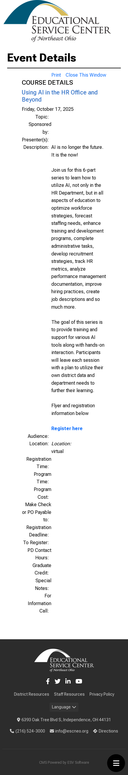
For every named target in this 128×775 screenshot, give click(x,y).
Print (56, 75)
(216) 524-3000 (27, 731)
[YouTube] (78, 681)
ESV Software (78, 762)
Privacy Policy (102, 694)
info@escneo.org (69, 731)
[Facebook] (48, 681)
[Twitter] (58, 681)
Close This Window (86, 75)
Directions (105, 731)
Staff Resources (69, 694)
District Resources (31, 694)
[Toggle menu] (116, 763)
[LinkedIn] (68, 681)
